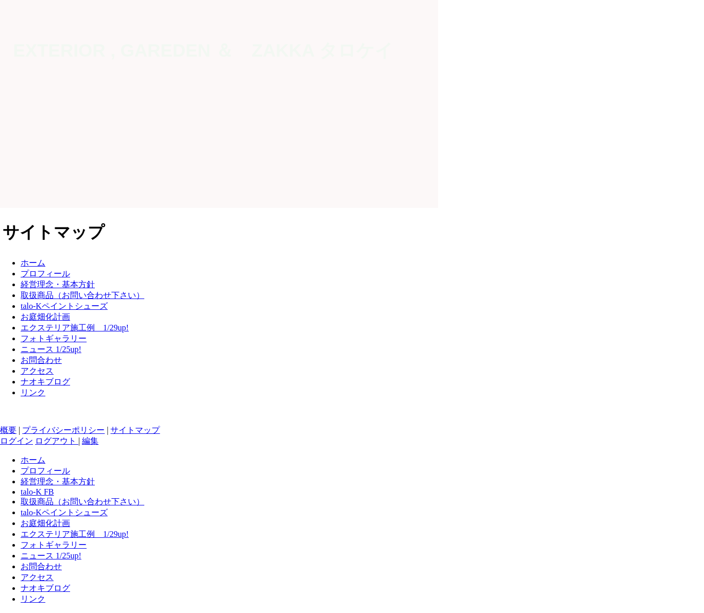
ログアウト (56, 440)
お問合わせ (41, 360)
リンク (33, 392)
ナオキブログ (45, 381)
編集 (90, 440)
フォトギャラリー (54, 338)
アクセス (37, 370)
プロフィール (45, 273)
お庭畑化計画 (45, 316)
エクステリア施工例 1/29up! (75, 327)
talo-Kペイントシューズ (64, 306)
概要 (8, 430)
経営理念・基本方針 (58, 284)
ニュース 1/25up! (51, 349)
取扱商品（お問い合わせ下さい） (82, 295)
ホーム (33, 262)
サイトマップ (135, 430)
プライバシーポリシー (63, 430)
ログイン (16, 440)
